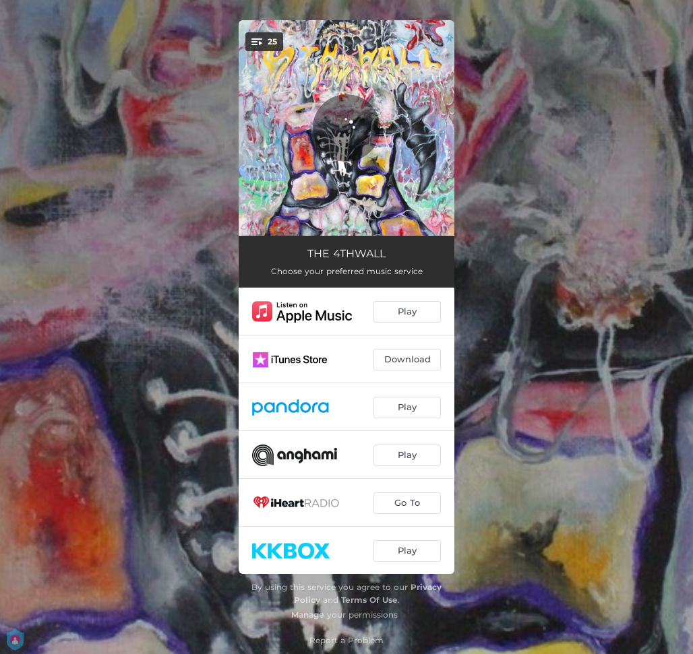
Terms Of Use (369, 600)
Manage (307, 615)
